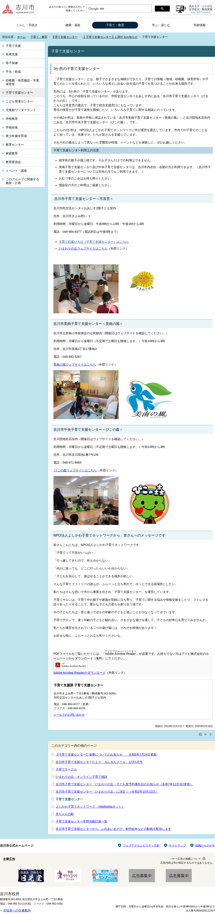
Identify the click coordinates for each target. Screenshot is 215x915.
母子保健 (12, 63)
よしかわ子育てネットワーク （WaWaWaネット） (90, 806)
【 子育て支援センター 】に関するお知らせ (109, 37)
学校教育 (12, 118)
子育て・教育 (115, 25)
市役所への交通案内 (17, 910)
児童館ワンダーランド (21, 110)
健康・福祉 (73, 25)
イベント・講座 (16, 170)
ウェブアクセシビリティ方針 (141, 845)
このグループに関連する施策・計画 (22, 181)
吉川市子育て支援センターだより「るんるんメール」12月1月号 (99, 762)
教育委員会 (13, 162)
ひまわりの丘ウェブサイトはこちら (83, 248)
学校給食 (12, 127)
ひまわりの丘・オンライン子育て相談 (81, 776)
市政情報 (200, 25)
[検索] (118, 9)
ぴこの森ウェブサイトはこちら (75, 470)
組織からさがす (205, 845)
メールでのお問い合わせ (69, 714)
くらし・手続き (27, 25)
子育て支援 (13, 45)
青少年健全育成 (16, 136)
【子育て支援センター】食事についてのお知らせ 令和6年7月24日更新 (106, 754)
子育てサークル (66, 769)
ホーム (21, 37)
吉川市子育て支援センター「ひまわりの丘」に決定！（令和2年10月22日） (107, 791)
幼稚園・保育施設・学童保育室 (22, 82)
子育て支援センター (65, 37)
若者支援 (12, 54)
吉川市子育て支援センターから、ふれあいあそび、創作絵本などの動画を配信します (113, 829)
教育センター (15, 144)
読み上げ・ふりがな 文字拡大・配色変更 (200, 9)
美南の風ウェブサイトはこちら (74, 364)
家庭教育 (12, 153)
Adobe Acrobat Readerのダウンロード (79, 672)
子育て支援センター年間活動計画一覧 (81, 821)
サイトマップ (177, 845)
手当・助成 (13, 71)
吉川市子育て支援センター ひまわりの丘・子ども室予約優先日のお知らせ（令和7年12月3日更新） (124, 784)
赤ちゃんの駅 (65, 814)
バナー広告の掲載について (185, 858)
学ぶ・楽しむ (161, 25)
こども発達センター (19, 101)
